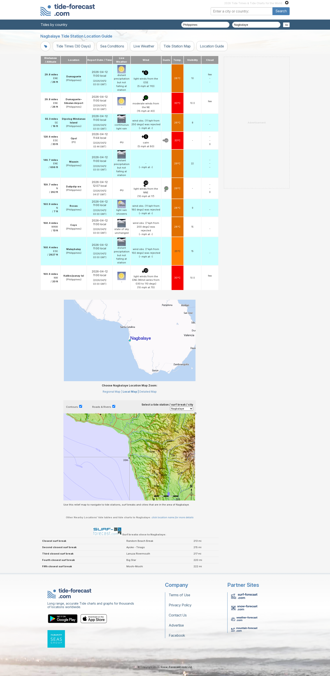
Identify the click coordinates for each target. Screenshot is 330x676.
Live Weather (143, 46)
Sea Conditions (112, 46)
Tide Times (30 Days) (73, 46)
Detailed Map (148, 391)
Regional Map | (112, 391)
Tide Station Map (177, 46)
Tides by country (54, 24)
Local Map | (131, 391)
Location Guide (212, 46)
